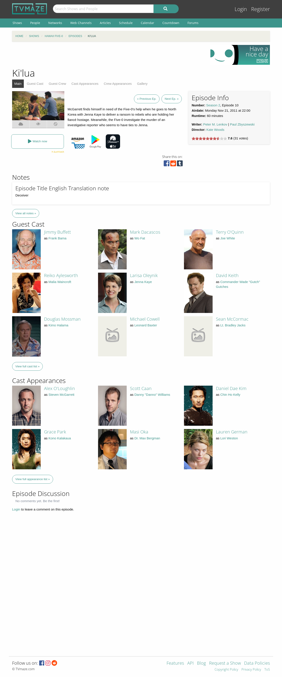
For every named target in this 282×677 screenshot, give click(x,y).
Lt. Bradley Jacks (232, 325)
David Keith (227, 275)
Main (18, 83)
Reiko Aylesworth (61, 275)
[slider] (209, 138)
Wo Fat (139, 238)
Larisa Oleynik (144, 275)
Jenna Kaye (143, 282)
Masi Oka (139, 432)
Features (175, 663)
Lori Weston (229, 438)
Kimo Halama (58, 325)
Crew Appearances (118, 83)
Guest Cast (35, 83)
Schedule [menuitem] (126, 23)
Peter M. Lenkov (215, 124)
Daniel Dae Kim (231, 388)
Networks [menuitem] (55, 23)
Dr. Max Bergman (147, 438)
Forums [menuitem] (193, 23)
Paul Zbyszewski (242, 124)
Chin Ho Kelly (230, 394)
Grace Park (55, 432)
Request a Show (225, 663)
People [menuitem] (35, 23)
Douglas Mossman (62, 319)
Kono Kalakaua (59, 438)
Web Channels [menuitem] (81, 23)
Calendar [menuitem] (147, 23)
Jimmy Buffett (57, 232)
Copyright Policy (226, 669)
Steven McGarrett (61, 394)
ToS (267, 669)
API (190, 663)
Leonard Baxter (145, 325)
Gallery (142, 83)
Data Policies (257, 663)
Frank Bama (57, 238)
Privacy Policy (251, 669)
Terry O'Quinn (230, 232)
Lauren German (231, 432)
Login (241, 9)
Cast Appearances (84, 83)
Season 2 (213, 105)
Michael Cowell (145, 319)
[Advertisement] (108, 55)
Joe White (227, 238)
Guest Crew (57, 83)
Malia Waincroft (59, 282)
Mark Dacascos (145, 232)
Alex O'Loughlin (59, 388)
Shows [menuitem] (17, 23)
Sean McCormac (232, 319)
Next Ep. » (171, 98)
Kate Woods (215, 129)
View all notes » (25, 213)
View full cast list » (27, 366)
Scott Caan (141, 388)
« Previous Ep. (146, 98)
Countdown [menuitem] (170, 23)
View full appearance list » (32, 479)
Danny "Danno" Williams (152, 394)
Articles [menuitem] (105, 23)
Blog (201, 663)
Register (260, 9)
